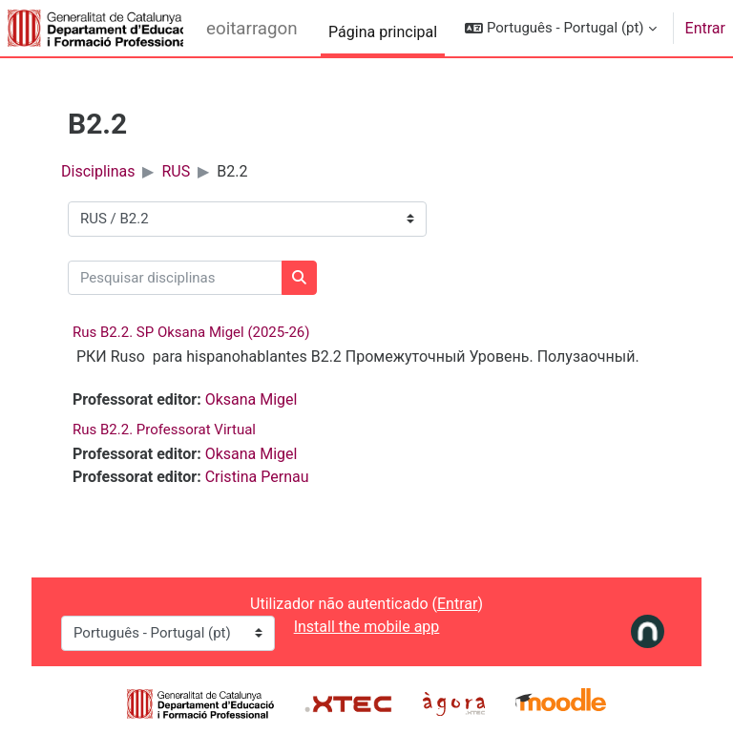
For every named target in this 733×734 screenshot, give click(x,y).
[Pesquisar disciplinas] (175, 278)
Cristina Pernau (257, 477)
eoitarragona (252, 28)
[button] (560, 28)
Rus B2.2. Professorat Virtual (164, 429)
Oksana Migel (251, 399)
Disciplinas (98, 171)
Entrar (705, 28)
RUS (175, 171)
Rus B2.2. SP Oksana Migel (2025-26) (191, 332)
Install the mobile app (367, 627)
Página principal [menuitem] (382, 32)
